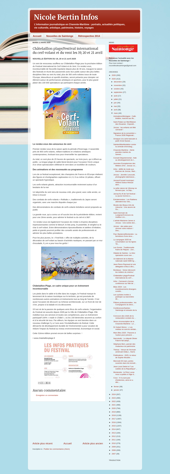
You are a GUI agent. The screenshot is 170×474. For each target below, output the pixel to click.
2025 (114, 79)
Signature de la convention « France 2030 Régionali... (124, 134)
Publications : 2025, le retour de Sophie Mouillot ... (124, 356)
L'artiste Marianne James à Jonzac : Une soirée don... (124, 222)
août (116, 96)
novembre (118, 85)
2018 (114, 415)
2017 (114, 419)
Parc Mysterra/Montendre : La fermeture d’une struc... (125, 235)
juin (115, 103)
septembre (118, 92)
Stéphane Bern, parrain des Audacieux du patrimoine (124, 345)
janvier (117, 390)
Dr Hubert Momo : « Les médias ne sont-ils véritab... (125, 328)
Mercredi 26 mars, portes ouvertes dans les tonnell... (125, 362)
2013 (114, 433)
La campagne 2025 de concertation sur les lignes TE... (124, 242)
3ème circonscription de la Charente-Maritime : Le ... (124, 322)
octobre (117, 89)
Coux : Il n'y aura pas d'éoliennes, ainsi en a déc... (123, 380)
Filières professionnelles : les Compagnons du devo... (124, 304)
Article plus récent (42, 443)
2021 (114, 405)
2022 (114, 401)
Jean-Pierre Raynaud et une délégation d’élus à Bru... (124, 265)
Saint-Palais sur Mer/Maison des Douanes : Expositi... (124, 123)
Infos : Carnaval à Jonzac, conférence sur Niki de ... (124, 282)
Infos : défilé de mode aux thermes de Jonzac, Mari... (125, 170)
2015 (114, 426)
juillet (116, 99)
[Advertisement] (68, 421)
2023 (114, 398)
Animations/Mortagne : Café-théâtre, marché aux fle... (124, 117)
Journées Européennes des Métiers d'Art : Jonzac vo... (125, 164)
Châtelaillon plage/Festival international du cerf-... (123, 277)
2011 (114, 440)
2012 (114, 436)
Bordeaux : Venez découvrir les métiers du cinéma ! (124, 271)
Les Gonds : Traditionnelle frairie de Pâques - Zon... (124, 248)
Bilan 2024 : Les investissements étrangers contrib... (124, 289)
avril (116, 110)
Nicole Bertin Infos (66, 17)
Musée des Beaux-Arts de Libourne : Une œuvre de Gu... (124, 207)
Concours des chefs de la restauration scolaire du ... (124, 317)
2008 (114, 450)
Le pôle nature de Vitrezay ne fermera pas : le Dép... (125, 189)
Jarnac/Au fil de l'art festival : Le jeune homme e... (124, 195)
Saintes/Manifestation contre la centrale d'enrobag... (124, 145)
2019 (114, 412)
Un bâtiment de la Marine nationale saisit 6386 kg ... (124, 260)
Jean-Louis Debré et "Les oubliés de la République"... (125, 368)
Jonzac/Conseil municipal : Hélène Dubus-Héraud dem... (124, 182)
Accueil (37, 36)
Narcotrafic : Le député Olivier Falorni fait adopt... (125, 339)
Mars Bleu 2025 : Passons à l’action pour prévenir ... (124, 334)
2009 (114, 447)
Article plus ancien (93, 443)
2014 (114, 429)
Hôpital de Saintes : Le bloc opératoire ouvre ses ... (124, 254)
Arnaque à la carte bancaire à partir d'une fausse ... (125, 140)
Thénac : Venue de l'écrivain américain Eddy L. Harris (124, 351)
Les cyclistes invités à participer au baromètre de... (123, 297)
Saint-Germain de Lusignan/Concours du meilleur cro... (123, 215)
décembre (118, 82)
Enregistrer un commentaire (47, 395)
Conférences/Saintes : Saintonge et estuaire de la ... (125, 310)
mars (116, 113)
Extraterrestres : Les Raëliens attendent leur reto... (125, 200)
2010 (114, 443)
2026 (114, 75)
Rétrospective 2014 (89, 36)
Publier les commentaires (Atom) (57, 449)
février (116, 387)
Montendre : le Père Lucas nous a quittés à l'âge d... (124, 373)
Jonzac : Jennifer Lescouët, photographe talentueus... (124, 176)
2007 (114, 454)
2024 (114, 394)
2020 (114, 408)
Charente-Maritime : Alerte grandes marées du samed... (123, 152)
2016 (114, 422)
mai (115, 106)
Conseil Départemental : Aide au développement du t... (125, 159)
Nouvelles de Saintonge (59, 36)
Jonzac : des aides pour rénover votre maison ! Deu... (123, 228)
